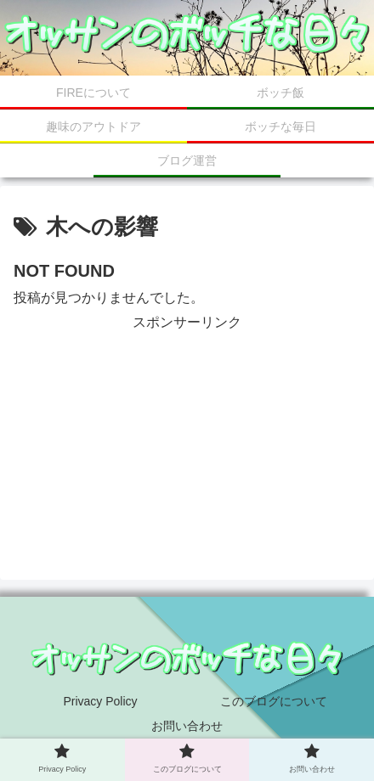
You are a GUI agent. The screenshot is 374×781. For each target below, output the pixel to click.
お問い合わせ (187, 726)
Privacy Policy (100, 701)
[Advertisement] (187, 419)
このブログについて (273, 701)
